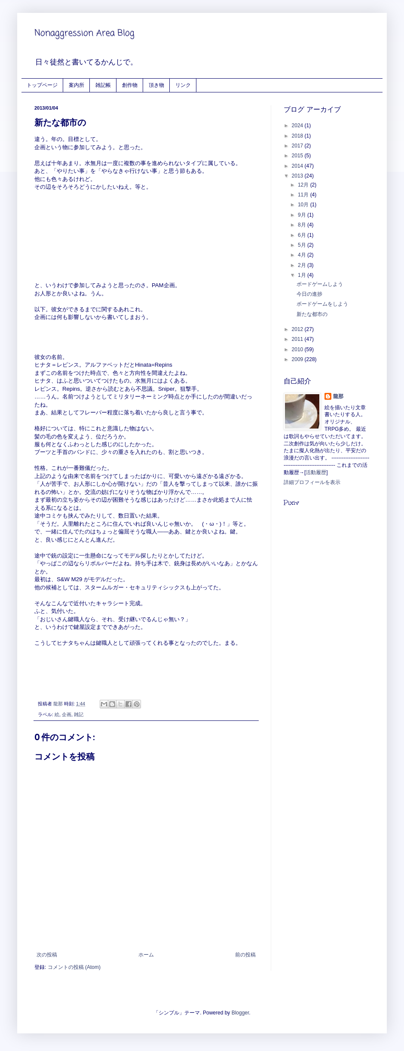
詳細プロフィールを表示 (312, 482)
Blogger (240, 1013)
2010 (298, 349)
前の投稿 (245, 955)
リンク (183, 85)
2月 (302, 265)
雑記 (78, 714)
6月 (302, 235)
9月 (302, 215)
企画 (66, 714)
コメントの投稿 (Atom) (74, 967)
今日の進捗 (309, 294)
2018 (298, 136)
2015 (298, 156)
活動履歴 (316, 472)
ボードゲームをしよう (322, 304)
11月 (304, 195)
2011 (298, 339)
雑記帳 (103, 85)
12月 (304, 185)
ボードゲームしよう (320, 284)
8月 (302, 225)
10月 (304, 205)
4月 (302, 255)
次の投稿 (47, 955)
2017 (298, 146)
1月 (302, 275)
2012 (298, 329)
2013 (298, 176)
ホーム (146, 955)
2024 (298, 126)
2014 (298, 166)
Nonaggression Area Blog (84, 33)
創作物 (130, 85)
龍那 (338, 396)
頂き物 (156, 85)
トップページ (42, 85)
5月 (302, 245)
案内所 (76, 85)
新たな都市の (312, 314)
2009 (298, 359)
